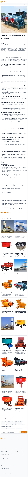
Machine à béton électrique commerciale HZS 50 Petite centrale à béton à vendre (7, 389)
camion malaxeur (18, 428)
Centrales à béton (17, 452)
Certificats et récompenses (5, 454)
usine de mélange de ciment (18, 421)
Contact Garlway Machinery (5, 458)
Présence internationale (4, 452)
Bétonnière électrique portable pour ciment (20, 293)
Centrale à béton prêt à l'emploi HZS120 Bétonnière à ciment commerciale (20, 234)
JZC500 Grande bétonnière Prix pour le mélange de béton (7, 312)
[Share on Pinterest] (5, 212)
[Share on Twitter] (4, 212)
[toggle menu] (26, 1)
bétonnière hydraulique (13, 424)
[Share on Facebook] (1, 212)
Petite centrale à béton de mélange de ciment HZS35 (11, 184)
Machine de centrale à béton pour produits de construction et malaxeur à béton (6, 409)
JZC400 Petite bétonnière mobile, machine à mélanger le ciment (6, 293)
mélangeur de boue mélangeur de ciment (7, 426)
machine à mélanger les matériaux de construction (8, 428)
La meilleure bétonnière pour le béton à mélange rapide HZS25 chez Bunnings (7, 331)
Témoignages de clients (4, 451)
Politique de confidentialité (5, 468)
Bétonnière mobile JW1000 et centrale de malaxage (10, 192)
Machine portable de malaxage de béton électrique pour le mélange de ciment (20, 312)
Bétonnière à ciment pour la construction (5, 370)
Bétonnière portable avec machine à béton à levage (11, 188)
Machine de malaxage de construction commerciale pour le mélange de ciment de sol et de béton (20, 254)
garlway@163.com (5, 440)
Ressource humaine (4, 455)
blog (3, 4)
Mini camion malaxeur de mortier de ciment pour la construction (20, 389)
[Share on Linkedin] (2, 212)
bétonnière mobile (10, 421)
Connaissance (3, 464)
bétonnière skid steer (21, 424)
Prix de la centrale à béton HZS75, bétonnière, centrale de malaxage (20, 273)
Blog (1, 457)
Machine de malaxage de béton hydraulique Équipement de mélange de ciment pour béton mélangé (6, 351)
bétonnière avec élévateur (4, 424)
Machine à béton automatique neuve (20, 331)
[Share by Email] (7, 212)
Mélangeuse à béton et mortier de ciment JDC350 (20, 351)
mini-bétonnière (3, 421)
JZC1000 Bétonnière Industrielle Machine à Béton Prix (20, 370)
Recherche (24, 432)
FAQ (1, 465)
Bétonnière (16, 451)
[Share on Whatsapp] (8, 212)
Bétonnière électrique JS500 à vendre (19, 409)
